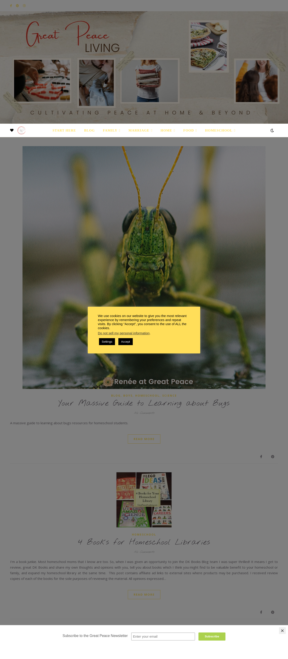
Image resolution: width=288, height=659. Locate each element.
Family (110, 130)
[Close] (282, 630)
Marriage (138, 130)
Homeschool (218, 130)
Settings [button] (107, 341)
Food (188, 130)
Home (166, 130)
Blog (89, 130)
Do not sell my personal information (124, 333)
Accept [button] (125, 341)
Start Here (64, 130)
